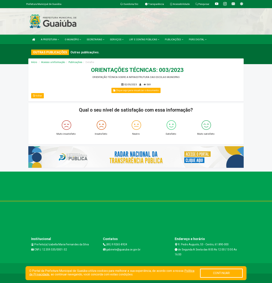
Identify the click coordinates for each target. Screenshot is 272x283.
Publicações (75, 62)
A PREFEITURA (50, 39)
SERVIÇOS (117, 39)
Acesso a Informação (53, 62)
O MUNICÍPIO (73, 39)
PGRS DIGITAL (197, 39)
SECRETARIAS (95, 39)
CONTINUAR (221, 273)
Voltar (37, 95)
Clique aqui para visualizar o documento (136, 90)
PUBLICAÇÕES (174, 39)
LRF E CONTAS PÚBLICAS (144, 39)
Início (34, 62)
